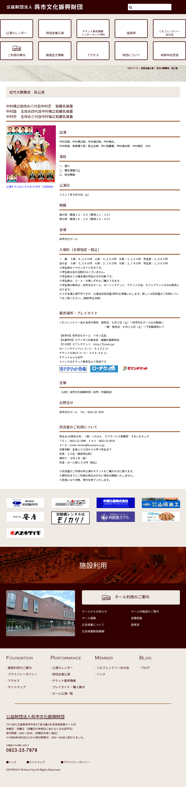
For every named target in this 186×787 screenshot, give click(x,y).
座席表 (135, 624)
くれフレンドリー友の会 (113, 667)
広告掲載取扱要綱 (93, 631)
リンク (101, 674)
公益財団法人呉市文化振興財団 (35, 716)
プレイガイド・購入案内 (68, 687)
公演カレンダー (62, 667)
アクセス (13, 680)
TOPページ (132, 68)
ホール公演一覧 (62, 693)
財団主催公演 (147, 68)
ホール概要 (89, 618)
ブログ (145, 667)
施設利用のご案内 (19, 667)
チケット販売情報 (64, 680)
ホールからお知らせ (94, 611)
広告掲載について (93, 624)
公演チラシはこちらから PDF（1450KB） (30, 186)
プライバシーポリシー (22, 674)
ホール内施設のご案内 (145, 611)
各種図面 (136, 618)
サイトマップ (17, 687)
